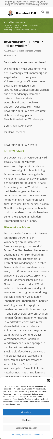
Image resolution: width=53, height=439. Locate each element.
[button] (48, 380)
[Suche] (41, 12)
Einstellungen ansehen (26, 428)
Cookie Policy (16, 434)
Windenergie (10, 55)
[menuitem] (41, 12)
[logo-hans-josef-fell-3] (22, 12)
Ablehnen (26, 420)
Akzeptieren (26, 412)
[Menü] (47, 12)
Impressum (38, 434)
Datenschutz (27, 434)
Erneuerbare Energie (31, 51)
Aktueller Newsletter (15, 22)
